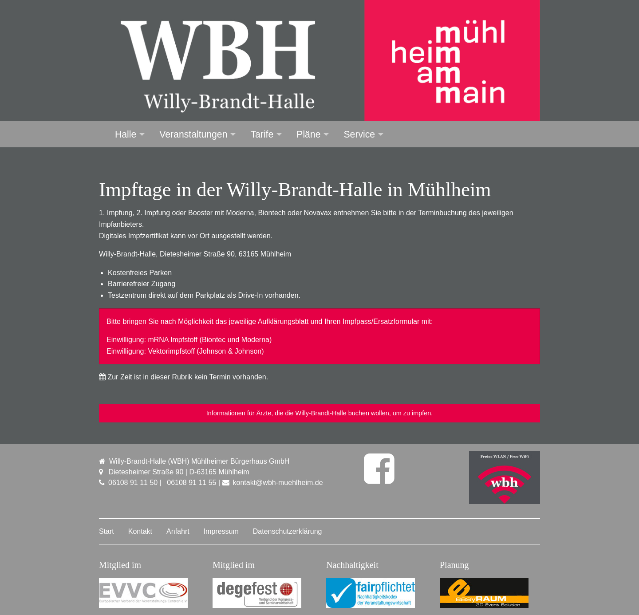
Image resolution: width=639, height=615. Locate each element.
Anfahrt (177, 531)
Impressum (221, 531)
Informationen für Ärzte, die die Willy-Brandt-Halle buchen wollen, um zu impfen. (319, 413)
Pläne (308, 134)
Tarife (261, 134)
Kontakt (140, 531)
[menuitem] (125, 134)
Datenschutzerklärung (287, 531)
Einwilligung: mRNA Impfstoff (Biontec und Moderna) (189, 339)
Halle (125, 134)
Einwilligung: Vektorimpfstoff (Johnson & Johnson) (185, 351)
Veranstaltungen (193, 134)
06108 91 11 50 (133, 482)
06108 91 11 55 (191, 482)
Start (106, 531)
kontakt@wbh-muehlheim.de (278, 482)
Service (359, 134)
